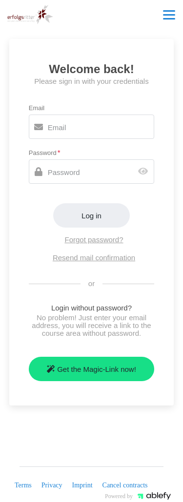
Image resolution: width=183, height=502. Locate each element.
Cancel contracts (125, 485)
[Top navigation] (169, 14)
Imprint (82, 485)
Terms (23, 485)
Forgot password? (93, 239)
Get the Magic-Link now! (91, 369)
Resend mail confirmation (94, 257)
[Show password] (145, 172)
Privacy (51, 485)
